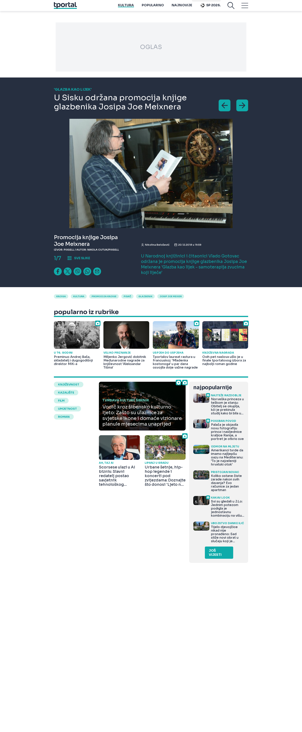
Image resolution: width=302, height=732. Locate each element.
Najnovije (182, 8)
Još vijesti (215, 553)
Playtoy (213, 2)
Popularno (153, 8)
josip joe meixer (171, 296)
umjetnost (67, 408)
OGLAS (151, 47)
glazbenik (145, 296)
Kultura (126, 8)
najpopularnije (212, 387)
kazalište (66, 392)
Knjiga (61, 296)
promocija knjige (104, 296)
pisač (127, 296)
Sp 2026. (210, 8)
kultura (78, 296)
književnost (68, 384)
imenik (198, 2)
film (61, 400)
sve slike (82, 258)
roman (64, 417)
